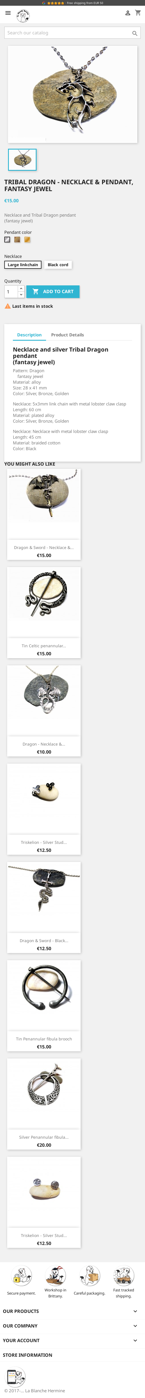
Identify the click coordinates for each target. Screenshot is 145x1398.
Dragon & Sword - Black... (44, 940)
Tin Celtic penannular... (44, 645)
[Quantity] (11, 291)
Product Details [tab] (67, 335)
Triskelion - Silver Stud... (44, 842)
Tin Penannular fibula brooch (44, 1039)
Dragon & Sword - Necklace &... (44, 547)
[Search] (72, 33)
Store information (27, 1355)
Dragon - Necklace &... (44, 744)
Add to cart (53, 291)
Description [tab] (29, 335)
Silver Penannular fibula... (44, 1137)
